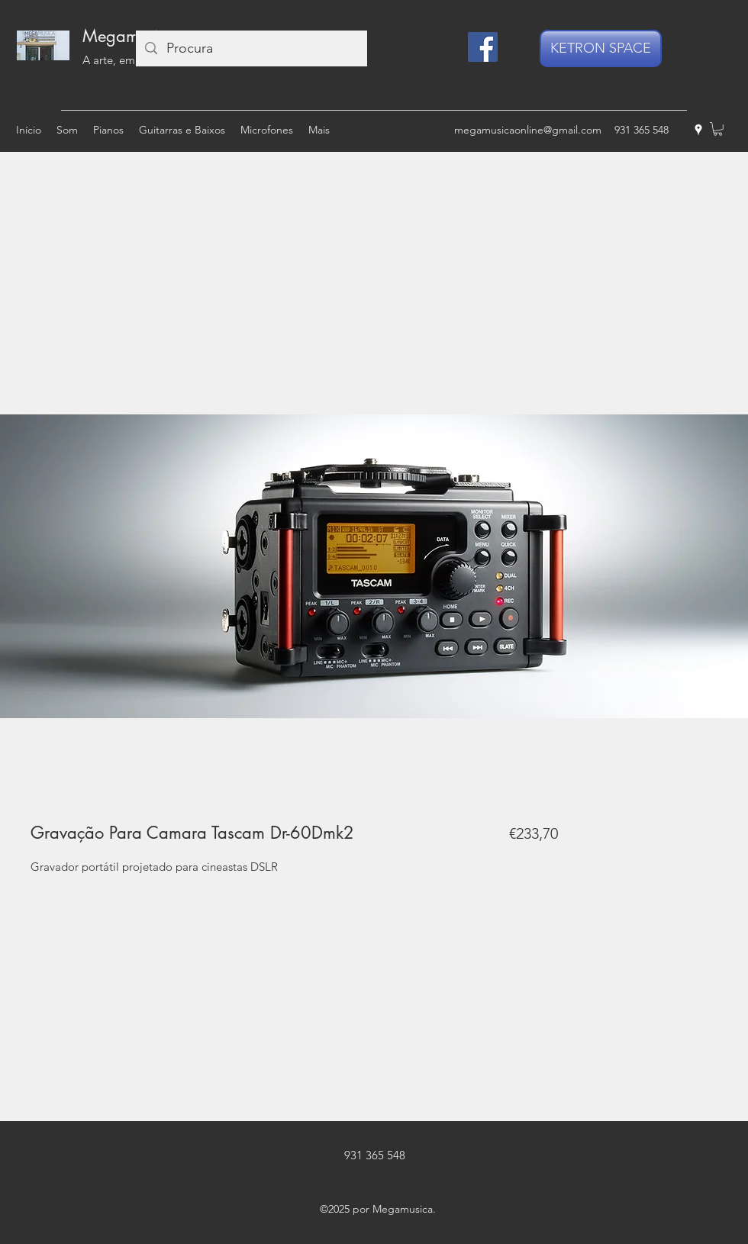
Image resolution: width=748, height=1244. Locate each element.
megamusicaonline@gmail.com (527, 130)
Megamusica (129, 36)
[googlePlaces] (698, 129)
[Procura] (250, 48)
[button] (718, 129)
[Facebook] (483, 47)
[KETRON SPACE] (601, 48)
